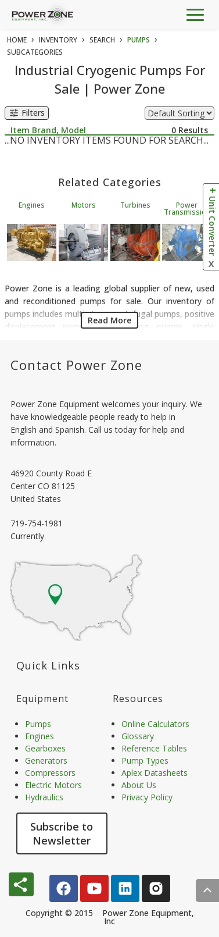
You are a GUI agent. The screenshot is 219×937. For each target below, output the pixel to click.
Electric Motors (53, 784)
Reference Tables (154, 748)
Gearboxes (45, 748)
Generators (46, 760)
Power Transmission (187, 208)
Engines (32, 205)
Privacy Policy (147, 797)
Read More (109, 320)
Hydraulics (44, 797)
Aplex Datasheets (154, 772)
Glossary (137, 736)
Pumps (38, 723)
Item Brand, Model (48, 130)
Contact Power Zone (76, 364)
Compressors (50, 772)
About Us (138, 784)
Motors (83, 205)
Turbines (135, 205)
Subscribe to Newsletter (61, 833)
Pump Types (144, 760)
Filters (27, 113)
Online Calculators (155, 723)
